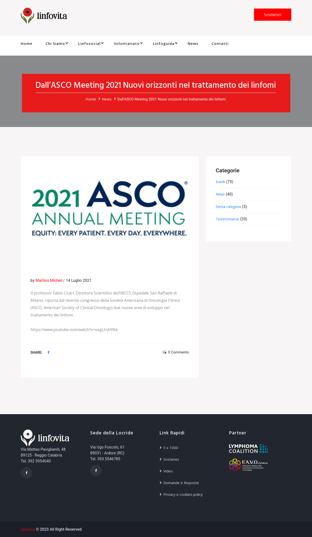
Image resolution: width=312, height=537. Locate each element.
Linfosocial (89, 43)
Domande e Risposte (181, 482)
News (193, 43)
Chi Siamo (55, 43)
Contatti (220, 43)
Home (26, 43)
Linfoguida (164, 43)
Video (168, 471)
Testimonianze (227, 219)
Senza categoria (228, 206)
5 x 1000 (170, 447)
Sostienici (272, 14)
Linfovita (28, 529)
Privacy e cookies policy (183, 494)
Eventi (220, 181)
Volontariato (127, 43)
